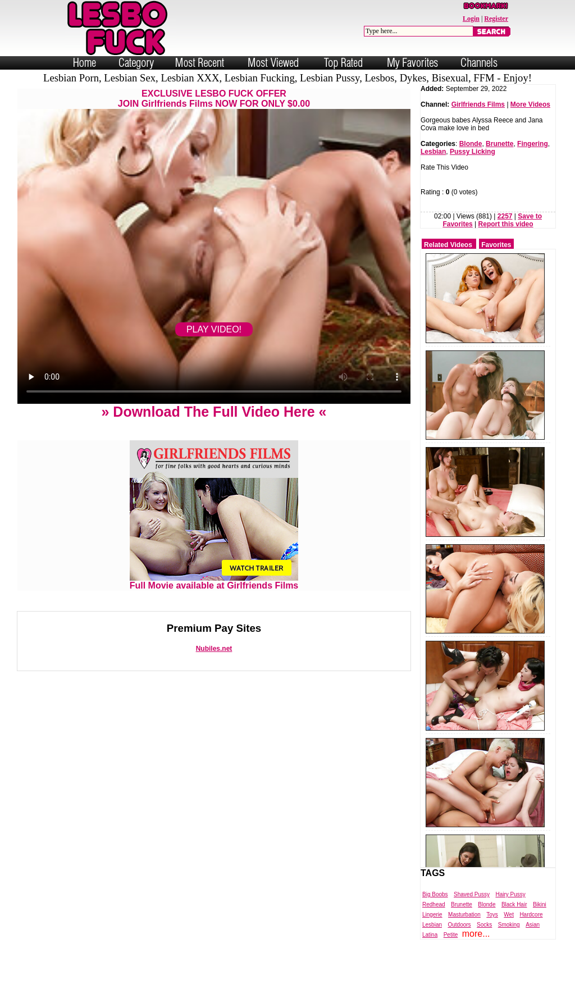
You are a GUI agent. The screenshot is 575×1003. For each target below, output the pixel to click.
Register (496, 18)
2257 (505, 216)
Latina (429, 935)
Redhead (433, 904)
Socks (484, 925)
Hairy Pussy (510, 894)
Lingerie (432, 914)
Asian (533, 925)
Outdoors (459, 925)
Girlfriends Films (478, 104)
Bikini (539, 904)
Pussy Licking (472, 152)
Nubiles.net (214, 649)
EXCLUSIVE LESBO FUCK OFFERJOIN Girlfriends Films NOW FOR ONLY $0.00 (214, 98)
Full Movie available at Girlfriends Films (214, 581)
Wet (509, 914)
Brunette (499, 144)
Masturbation (464, 914)
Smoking (509, 925)
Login (471, 18)
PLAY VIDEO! (213, 329)
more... (476, 933)
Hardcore (530, 914)
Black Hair (514, 904)
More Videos (530, 104)
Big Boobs (435, 894)
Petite (451, 935)
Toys (492, 914)
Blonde (470, 144)
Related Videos (448, 245)
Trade (338, 993)
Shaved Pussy (472, 894)
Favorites (496, 245)
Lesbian (433, 152)
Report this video (505, 224)
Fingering (532, 144)
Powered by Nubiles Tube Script (276, 993)
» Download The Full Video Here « (213, 412)
